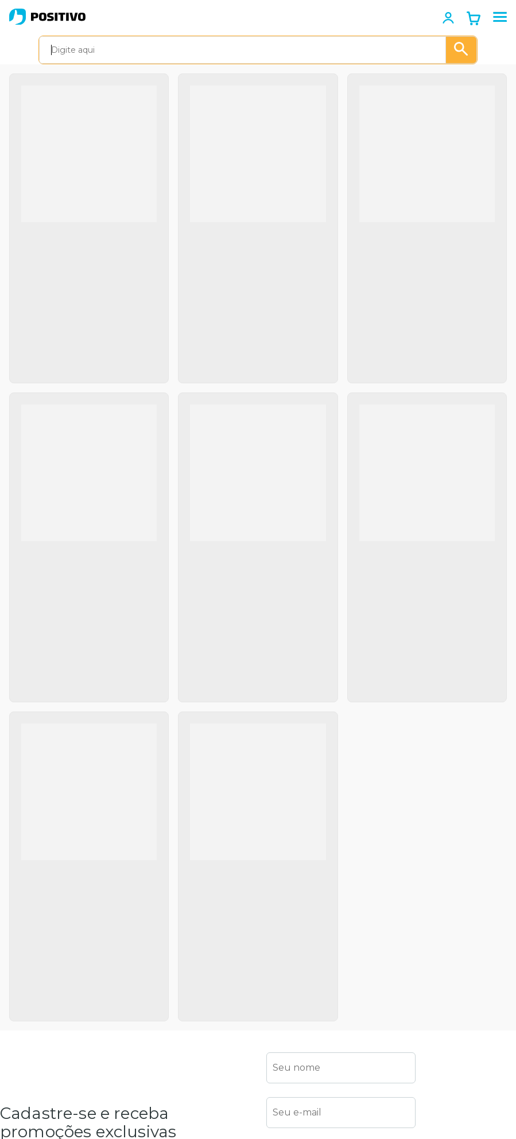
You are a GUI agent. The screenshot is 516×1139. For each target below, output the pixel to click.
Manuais (148, 1031)
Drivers (145, 1011)
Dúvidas (147, 991)
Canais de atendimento (158, 946)
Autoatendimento (167, 892)
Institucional (25, 892)
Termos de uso (30, 911)
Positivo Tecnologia (39, 1021)
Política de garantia (39, 931)
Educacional (24, 1080)
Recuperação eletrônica (158, 1055)
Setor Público (27, 1061)
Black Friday (24, 1100)
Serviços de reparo (169, 1111)
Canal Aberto (157, 1131)
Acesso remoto (162, 972)
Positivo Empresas (38, 1041)
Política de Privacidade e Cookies (377, 840)
